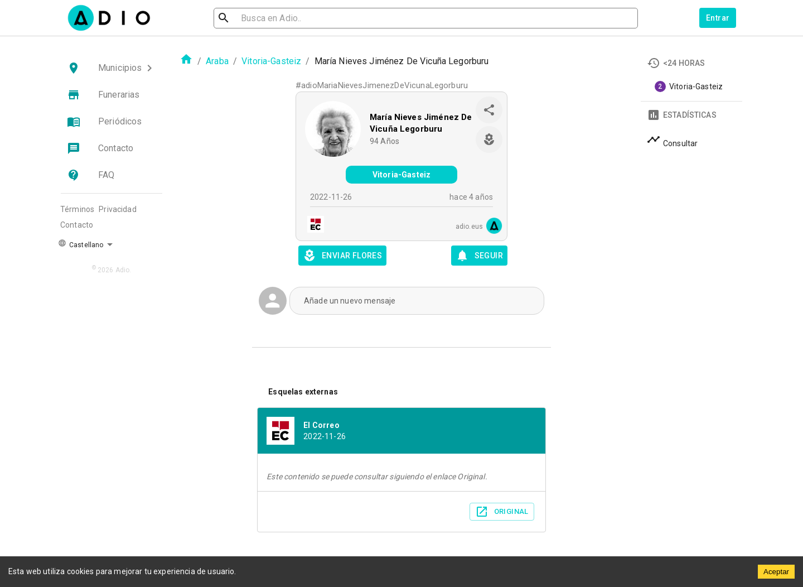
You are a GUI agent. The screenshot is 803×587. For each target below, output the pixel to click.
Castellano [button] (80, 244)
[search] (260, 18)
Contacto (76, 224)
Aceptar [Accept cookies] (776, 571)
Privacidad (118, 209)
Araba (217, 61)
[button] (111, 68)
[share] (489, 110)
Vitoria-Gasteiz (271, 61)
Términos (77, 209)
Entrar (717, 17)
